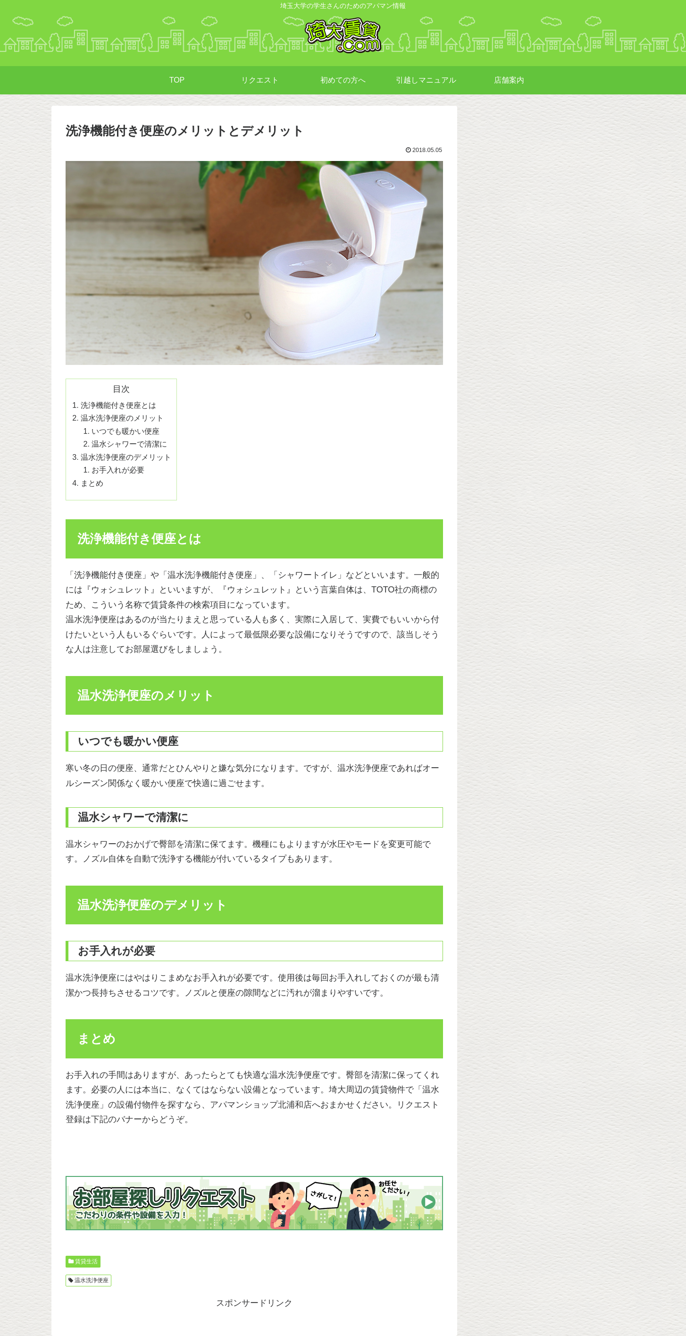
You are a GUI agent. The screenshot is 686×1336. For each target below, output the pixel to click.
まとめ (92, 483)
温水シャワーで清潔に (129, 444)
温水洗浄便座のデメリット (126, 457)
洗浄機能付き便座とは (118, 405)
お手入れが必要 (118, 469)
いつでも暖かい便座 (125, 431)
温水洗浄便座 (92, 1280)
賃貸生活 (86, 1261)
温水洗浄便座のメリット (122, 418)
